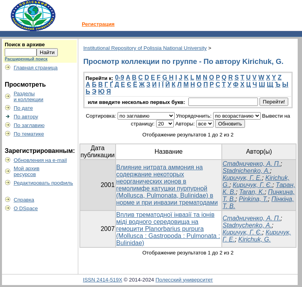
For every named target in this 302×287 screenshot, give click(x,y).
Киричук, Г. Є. (253, 185)
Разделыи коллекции (29, 96)
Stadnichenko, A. (246, 170)
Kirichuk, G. (254, 239)
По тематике (29, 134)
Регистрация (98, 24)
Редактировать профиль (43, 183)
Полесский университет (184, 280)
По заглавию (29, 125)
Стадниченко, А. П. (251, 163)
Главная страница (36, 68)
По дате (23, 108)
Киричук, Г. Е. (242, 177)
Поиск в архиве (25, 44)
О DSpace (26, 208)
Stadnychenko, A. (247, 225)
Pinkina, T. (253, 199)
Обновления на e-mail (40, 160)
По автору (26, 117)
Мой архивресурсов (27, 171)
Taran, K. (251, 192)
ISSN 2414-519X (102, 280)
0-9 (119, 77)
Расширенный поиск (26, 58)
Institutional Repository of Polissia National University (145, 48)
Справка (24, 200)
